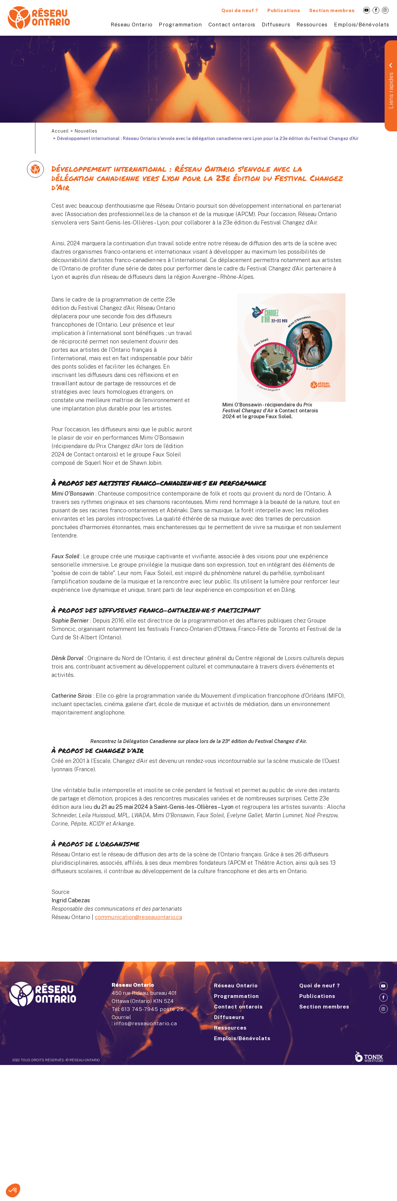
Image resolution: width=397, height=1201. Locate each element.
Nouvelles (85, 131)
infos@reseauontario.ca (145, 1159)
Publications (283, 10)
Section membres (332, 10)
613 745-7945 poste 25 (152, 1145)
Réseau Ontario (132, 24)
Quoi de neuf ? (239, 10)
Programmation (180, 24)
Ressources (312, 24)
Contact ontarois (232, 24)
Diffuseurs (276, 24)
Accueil (60, 131)
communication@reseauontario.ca (138, 1001)
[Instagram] (385, 10)
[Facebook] (375, 10)
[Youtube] (366, 10)
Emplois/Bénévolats (362, 24)
